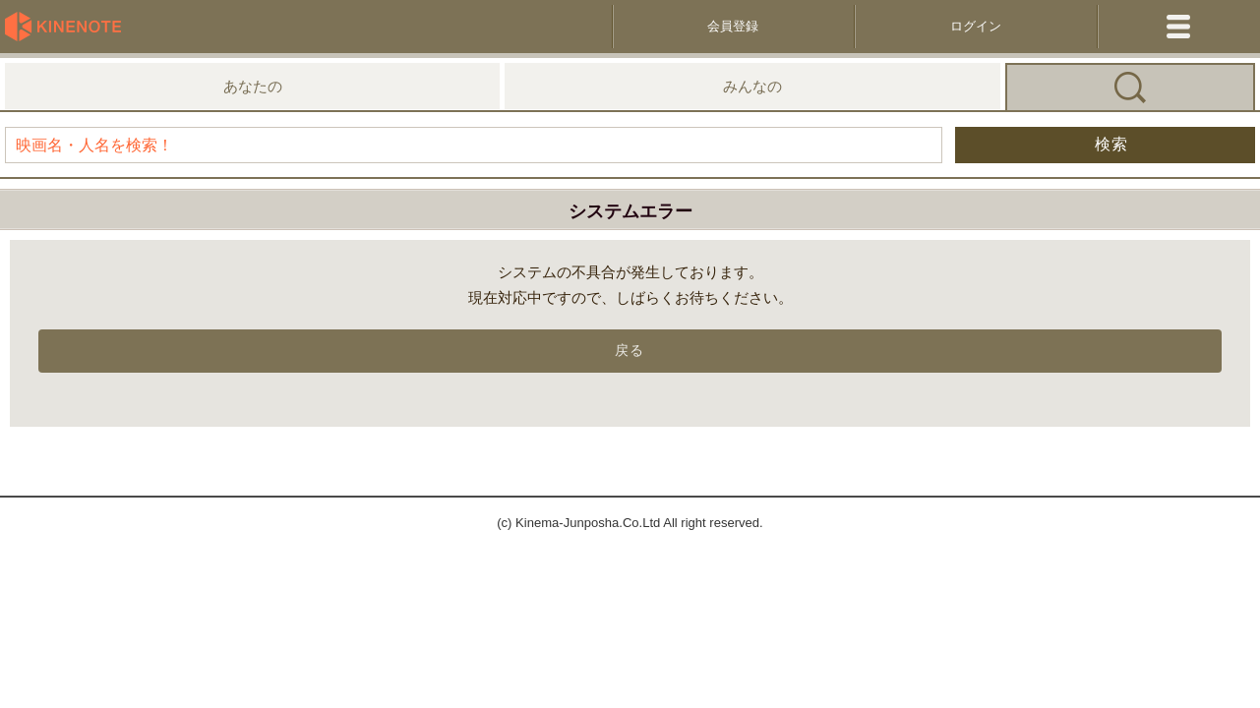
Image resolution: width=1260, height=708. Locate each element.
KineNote (69, 26)
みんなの (752, 86)
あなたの (252, 86)
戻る (629, 350)
